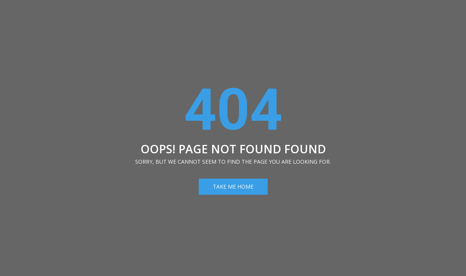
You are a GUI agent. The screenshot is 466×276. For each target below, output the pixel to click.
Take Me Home (233, 186)
